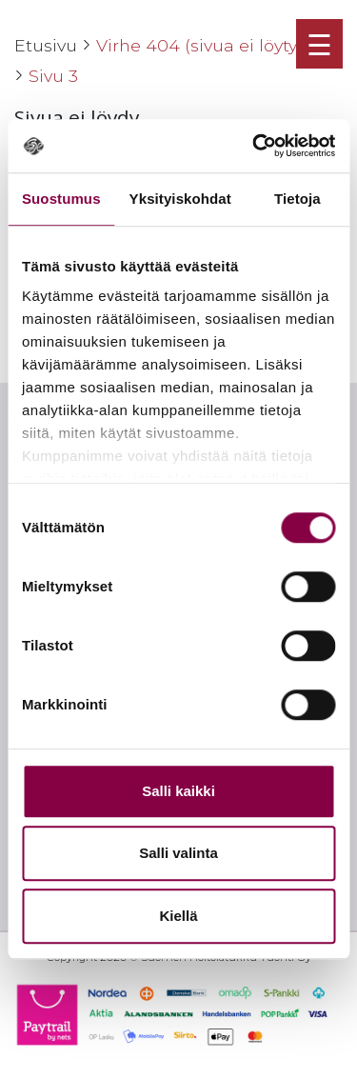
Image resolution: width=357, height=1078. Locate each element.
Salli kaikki (178, 791)
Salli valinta (178, 853)
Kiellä (178, 916)
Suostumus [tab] (61, 198)
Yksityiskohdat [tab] (180, 198)
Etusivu (45, 45)
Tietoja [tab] (297, 198)
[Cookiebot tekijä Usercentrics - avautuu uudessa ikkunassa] (254, 145)
